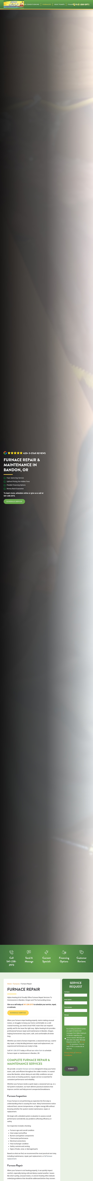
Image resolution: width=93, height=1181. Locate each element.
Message (66, 1015)
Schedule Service (14, 501)
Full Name (67, 992)
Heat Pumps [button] (59, 4)
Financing (72, 4)
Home (9, 4)
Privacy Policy (69, 1053)
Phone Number (68, 1007)
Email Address (68, 1000)
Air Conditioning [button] (31, 4)
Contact (84, 4)
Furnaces (16, 984)
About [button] (17, 4)
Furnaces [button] (47, 4)
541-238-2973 (9, 496)
